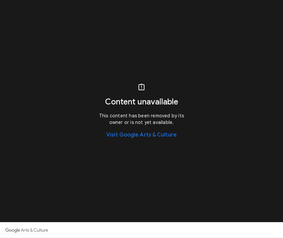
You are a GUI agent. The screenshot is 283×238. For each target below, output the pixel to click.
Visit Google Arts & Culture (141, 135)
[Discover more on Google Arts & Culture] (26, 230)
